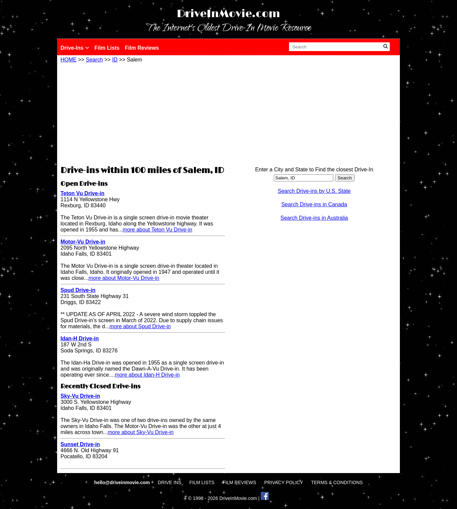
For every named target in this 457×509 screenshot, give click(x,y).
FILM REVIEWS (239, 482)
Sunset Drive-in (80, 444)
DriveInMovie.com (228, 13)
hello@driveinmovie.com (122, 482)
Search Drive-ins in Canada (314, 204)
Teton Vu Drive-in (82, 193)
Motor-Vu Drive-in (83, 242)
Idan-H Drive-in (79, 338)
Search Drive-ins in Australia (314, 218)
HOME (68, 59)
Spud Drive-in (77, 290)
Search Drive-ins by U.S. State (314, 191)
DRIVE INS (169, 482)
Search (94, 59)
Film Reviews (142, 48)
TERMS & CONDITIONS (337, 482)
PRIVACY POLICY (283, 482)
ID (115, 59)
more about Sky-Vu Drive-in (140, 432)
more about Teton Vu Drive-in (157, 229)
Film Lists (107, 48)
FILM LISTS (202, 482)
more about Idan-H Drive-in (147, 375)
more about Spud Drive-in (140, 326)
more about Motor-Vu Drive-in (124, 278)
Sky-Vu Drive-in (80, 396)
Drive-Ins (74, 48)
